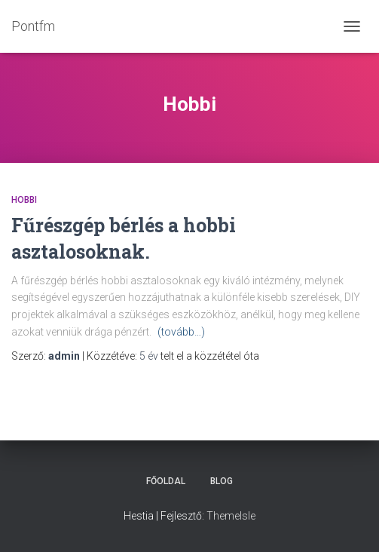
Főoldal (165, 481)
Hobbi (24, 200)
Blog (221, 481)
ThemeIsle (230, 516)
